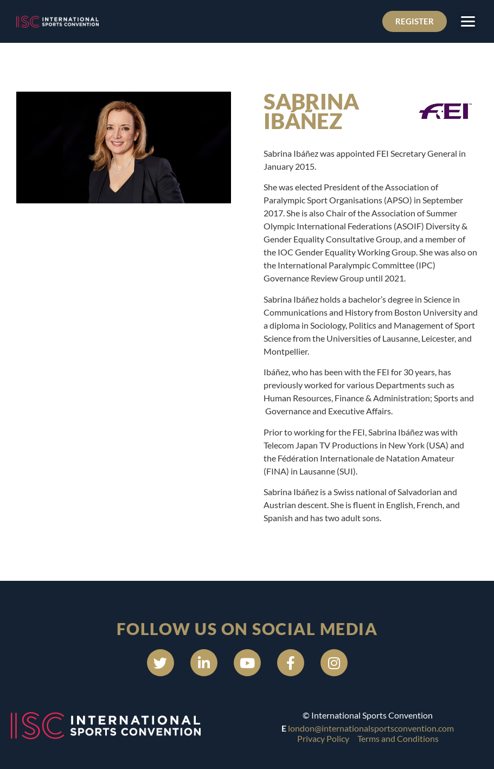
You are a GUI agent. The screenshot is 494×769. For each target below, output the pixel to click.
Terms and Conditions (398, 738)
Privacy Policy (323, 738)
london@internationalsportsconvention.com (371, 728)
